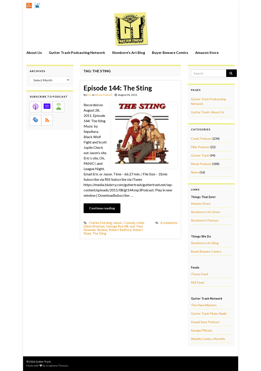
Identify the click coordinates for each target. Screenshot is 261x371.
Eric (89, 94)
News (195, 172)
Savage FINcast (201, 330)
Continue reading (102, 208)
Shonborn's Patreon (204, 220)
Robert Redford (120, 230)
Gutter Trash (200, 155)
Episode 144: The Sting (118, 88)
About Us (34, 52)
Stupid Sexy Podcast (205, 322)
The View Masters (204, 305)
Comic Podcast (201, 138)
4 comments (168, 223)
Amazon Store (207, 52)
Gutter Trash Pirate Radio (209, 313)
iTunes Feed (199, 274)
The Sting (99, 233)
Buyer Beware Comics (170, 52)
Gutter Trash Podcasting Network (77, 52)
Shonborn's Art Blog (205, 243)
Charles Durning (100, 223)
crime (140, 223)
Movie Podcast (103, 94)
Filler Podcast (200, 147)
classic (117, 223)
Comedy (129, 223)
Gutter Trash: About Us (207, 112)
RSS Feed (197, 282)
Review (102, 230)
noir (132, 226)
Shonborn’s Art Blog (128, 52)
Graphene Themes (57, 365)
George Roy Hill (117, 226)
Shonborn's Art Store (205, 212)
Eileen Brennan (94, 226)
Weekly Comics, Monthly (208, 339)
